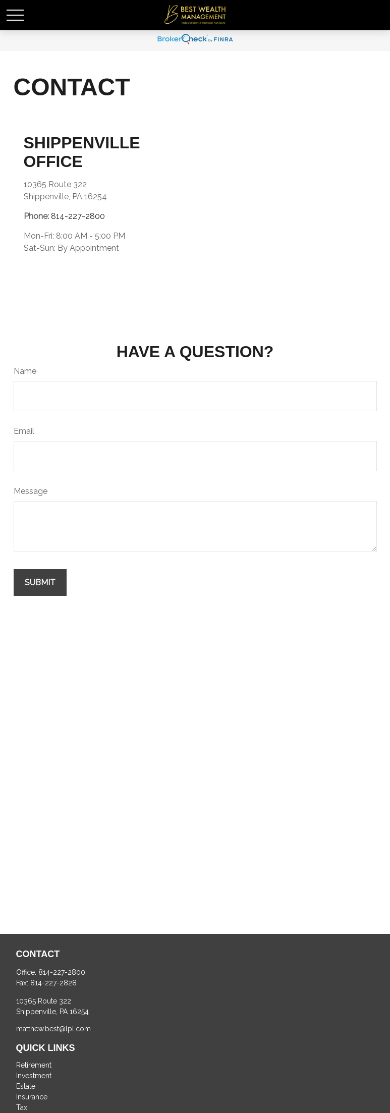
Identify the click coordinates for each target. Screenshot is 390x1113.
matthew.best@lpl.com (53, 1029)
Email (24, 431)
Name (25, 371)
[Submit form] (40, 582)
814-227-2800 (78, 216)
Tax (21, 1107)
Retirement (33, 1065)
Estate (25, 1086)
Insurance (31, 1097)
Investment (33, 1076)
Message (30, 491)
